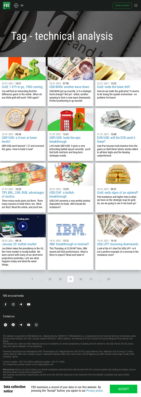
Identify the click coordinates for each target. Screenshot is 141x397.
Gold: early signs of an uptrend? (117, 192)
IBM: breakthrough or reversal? (69, 244)
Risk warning (8, 369)
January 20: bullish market (19, 244)
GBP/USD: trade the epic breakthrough (65, 139)
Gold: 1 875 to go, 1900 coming (22, 87)
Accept (123, 389)
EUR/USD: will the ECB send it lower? (116, 139)
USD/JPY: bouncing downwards (117, 244)
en (22, 5)
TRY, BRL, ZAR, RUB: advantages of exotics (23, 194)
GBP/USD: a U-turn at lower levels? (19, 139)
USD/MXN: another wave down (69, 87)
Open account (122, 5)
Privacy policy (94, 390)
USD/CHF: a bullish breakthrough (61, 194)
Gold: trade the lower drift (113, 87)
